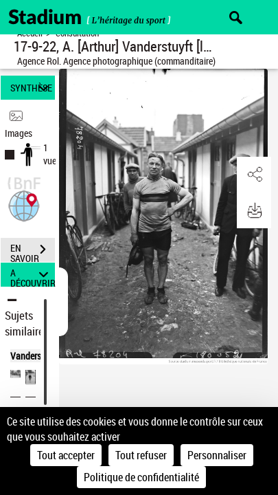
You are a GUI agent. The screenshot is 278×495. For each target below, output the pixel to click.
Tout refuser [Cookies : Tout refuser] (141, 455)
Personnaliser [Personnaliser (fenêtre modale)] (216, 455)
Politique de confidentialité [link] (141, 477)
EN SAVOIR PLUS (32, 251)
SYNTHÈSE (31, 88)
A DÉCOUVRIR (32, 275)
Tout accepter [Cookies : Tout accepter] (66, 455)
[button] (24, 204)
